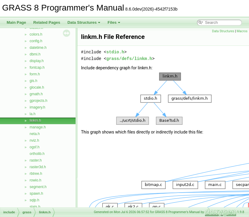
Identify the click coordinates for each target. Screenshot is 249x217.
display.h (37, 61)
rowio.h (35, 180)
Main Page (16, 22)
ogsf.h (35, 147)
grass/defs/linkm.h (129, 58)
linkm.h (35, 120)
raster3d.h (38, 167)
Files (114, 22)
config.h (36, 41)
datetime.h (38, 48)
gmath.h (36, 94)
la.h (32, 114)
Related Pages (46, 22)
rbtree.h (36, 173)
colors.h (36, 34)
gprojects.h (38, 101)
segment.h (38, 187)
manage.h (38, 127)
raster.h (36, 160)
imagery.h (37, 107)
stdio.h (115, 52)
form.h (35, 74)
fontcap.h (37, 67)
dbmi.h (35, 54)
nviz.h (34, 140)
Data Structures (83, 22)
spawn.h (36, 193)
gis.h (33, 81)
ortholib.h (37, 154)
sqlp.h (34, 200)
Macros (242, 31)
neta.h (35, 134)
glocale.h (37, 87)
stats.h (35, 207)
